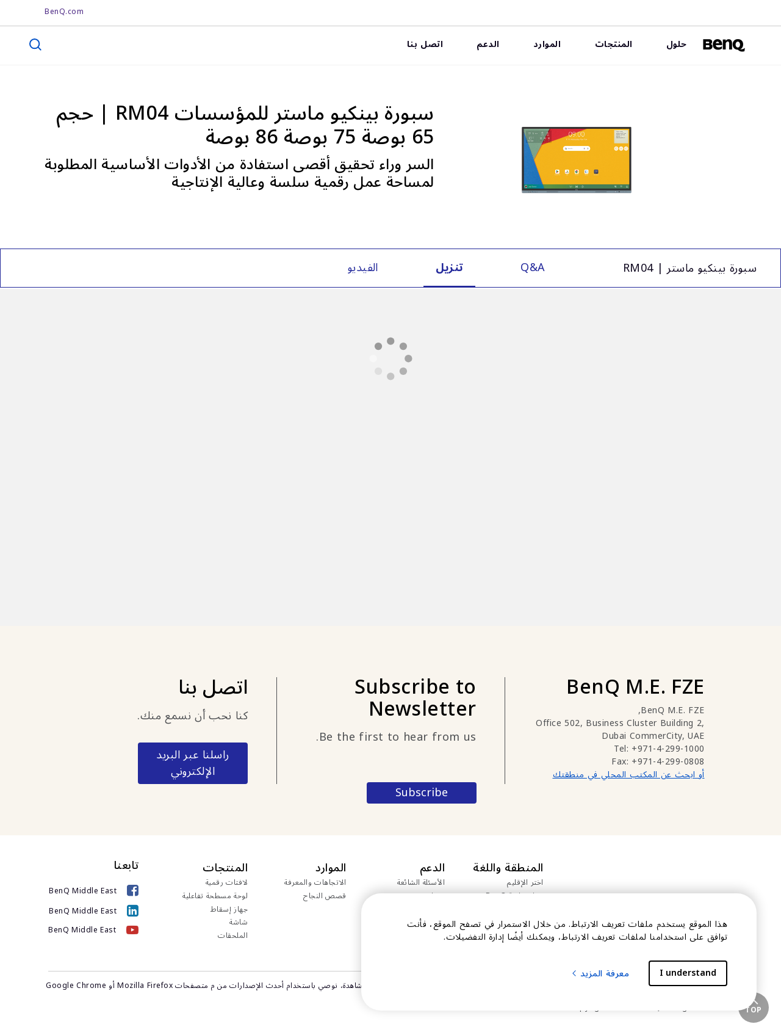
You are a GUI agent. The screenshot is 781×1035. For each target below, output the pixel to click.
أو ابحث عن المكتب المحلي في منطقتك (629, 774)
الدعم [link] (488, 44)
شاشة (238, 922)
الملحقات (233, 936)
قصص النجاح (325, 896)
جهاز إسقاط (229, 910)
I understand (688, 973)
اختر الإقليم (525, 883)
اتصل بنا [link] (425, 44)
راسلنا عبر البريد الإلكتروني (192, 763)
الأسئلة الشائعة (421, 883)
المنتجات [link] (614, 44)
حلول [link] (676, 44)
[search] (35, 44)
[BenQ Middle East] (93, 891)
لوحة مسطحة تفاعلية (215, 896)
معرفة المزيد (600, 973)
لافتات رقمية (227, 883)
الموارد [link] (547, 44)
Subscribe (421, 793)
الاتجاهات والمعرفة (315, 883)
